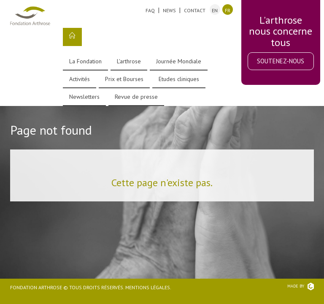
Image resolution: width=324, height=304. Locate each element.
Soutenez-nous (280, 61)
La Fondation (85, 61)
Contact (194, 10)
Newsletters (84, 96)
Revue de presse (136, 96)
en (215, 10)
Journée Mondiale (178, 61)
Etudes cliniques (179, 79)
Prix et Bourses (124, 79)
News (169, 10)
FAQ (150, 10)
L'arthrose (129, 61)
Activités (79, 79)
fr (227, 10)
